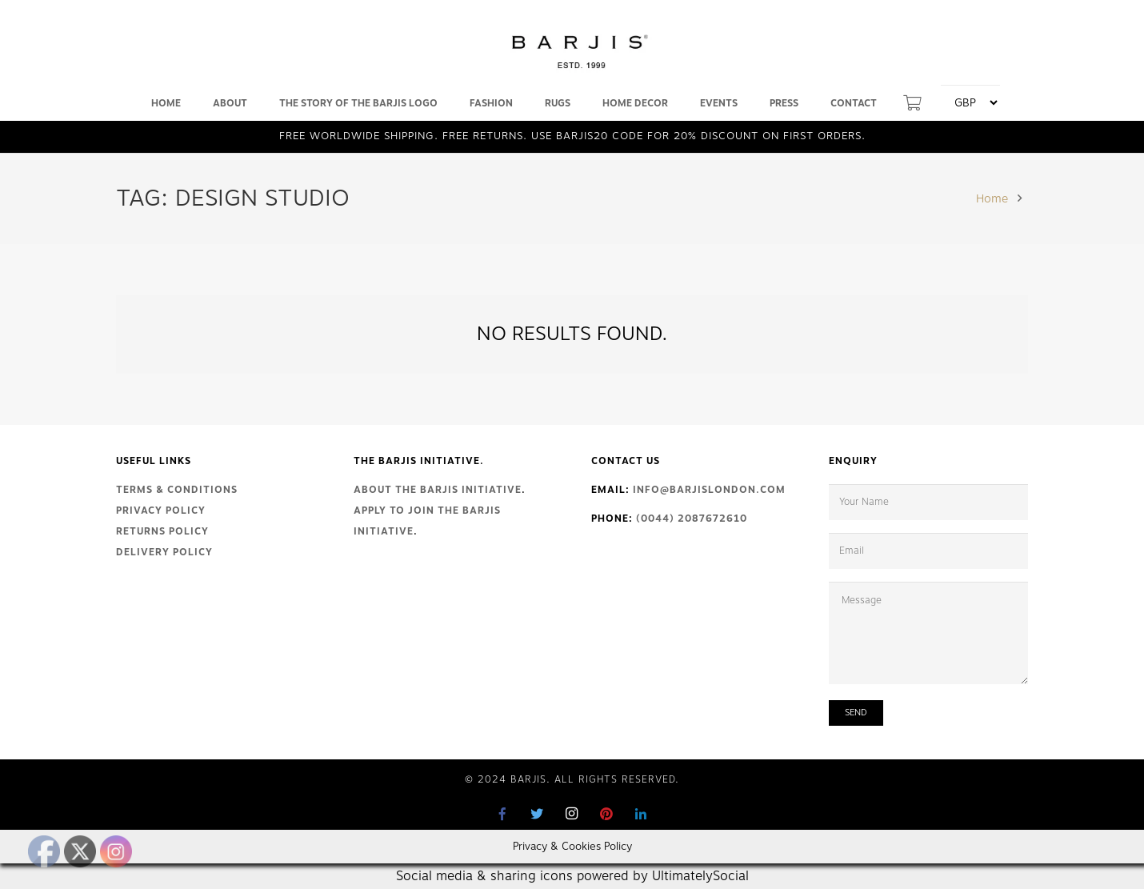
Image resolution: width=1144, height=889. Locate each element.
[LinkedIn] (641, 814)
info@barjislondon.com (709, 490)
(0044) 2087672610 (691, 518)
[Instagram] (572, 814)
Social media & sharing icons (486, 876)
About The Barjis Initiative (438, 490)
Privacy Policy (161, 510)
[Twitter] (538, 814)
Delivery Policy (164, 552)
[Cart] (912, 103)
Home (992, 198)
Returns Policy (162, 531)
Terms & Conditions (177, 490)
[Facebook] (503, 814)
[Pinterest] (606, 814)
